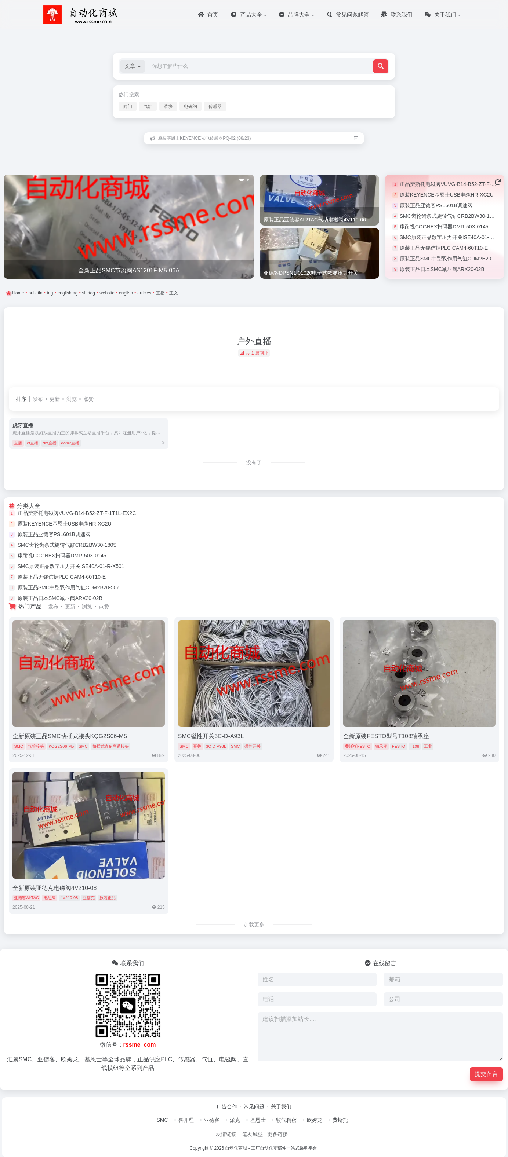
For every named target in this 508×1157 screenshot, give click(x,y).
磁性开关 (252, 746)
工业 (428, 746)
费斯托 (340, 1120)
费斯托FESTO (357, 746)
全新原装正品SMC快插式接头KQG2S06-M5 (69, 736)
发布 (38, 399)
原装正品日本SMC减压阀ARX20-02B (442, 269)
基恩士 (258, 1120)
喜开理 (186, 1120)
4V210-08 (69, 898)
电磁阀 (190, 106)
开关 (197, 746)
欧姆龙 (314, 1120)
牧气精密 (286, 1120)
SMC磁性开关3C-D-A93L (211, 736)
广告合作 (227, 1106)
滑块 (168, 106)
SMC (18, 746)
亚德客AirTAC (26, 898)
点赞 (88, 399)
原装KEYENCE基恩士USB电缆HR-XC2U (447, 195)
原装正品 (107, 898)
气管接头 (36, 746)
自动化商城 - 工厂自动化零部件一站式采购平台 (271, 1148)
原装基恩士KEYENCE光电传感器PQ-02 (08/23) (204, 138)
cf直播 (32, 443)
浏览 (71, 399)
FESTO (398, 746)
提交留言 (486, 1074)
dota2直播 (70, 443)
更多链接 (277, 1134)
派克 (235, 1120)
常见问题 (254, 1106)
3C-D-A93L (216, 746)
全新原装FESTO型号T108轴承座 (386, 736)
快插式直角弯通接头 (110, 746)
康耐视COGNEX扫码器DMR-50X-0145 (444, 227)
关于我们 (281, 1106)
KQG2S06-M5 (61, 746)
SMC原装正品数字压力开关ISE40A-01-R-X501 (453, 237)
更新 (55, 399)
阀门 (127, 106)
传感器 (215, 106)
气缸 (148, 106)
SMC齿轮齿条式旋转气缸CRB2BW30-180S (449, 216)
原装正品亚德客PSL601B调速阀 (436, 205)
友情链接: (227, 1134)
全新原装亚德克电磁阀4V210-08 (54, 888)
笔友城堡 (252, 1134)
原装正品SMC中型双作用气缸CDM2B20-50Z (451, 258)
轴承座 (381, 746)
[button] (132, 66)
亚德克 (89, 898)
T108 (414, 746)
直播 (18, 443)
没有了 (254, 462)
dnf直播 (50, 443)
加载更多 (254, 924)
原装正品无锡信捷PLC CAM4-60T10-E (444, 248)
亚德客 (211, 1120)
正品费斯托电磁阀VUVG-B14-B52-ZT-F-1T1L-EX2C (77, 513)
